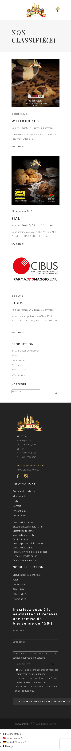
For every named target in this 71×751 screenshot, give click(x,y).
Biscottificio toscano (23, 530)
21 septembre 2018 (22, 211)
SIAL (16, 218)
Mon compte (19, 496)
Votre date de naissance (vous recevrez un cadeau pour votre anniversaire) (35, 658)
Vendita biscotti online (24, 535)
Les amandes (18, 360)
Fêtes (14, 355)
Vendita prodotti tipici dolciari (28, 543)
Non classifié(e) (19, 127)
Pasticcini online (21, 539)
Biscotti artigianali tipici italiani (28, 526)
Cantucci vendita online (25, 560)
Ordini (16, 501)
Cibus (18, 302)
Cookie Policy (19, 515)
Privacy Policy (19, 510)
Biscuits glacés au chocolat (25, 350)
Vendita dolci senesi (23, 547)
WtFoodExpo (26, 120)
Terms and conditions (24, 491)
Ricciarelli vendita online (25, 555)
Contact (17, 505)
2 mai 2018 (17, 295)
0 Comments (48, 127)
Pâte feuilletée (19, 369)
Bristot (35, 127)
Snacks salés (18, 374)
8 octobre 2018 (20, 113)
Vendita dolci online (23, 522)
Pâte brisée (17, 365)
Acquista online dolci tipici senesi (30, 551)
